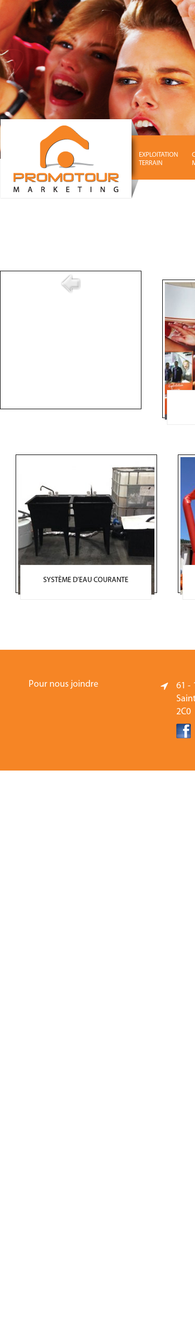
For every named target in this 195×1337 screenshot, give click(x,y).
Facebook (183, 731)
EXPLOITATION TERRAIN (158, 159)
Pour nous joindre (63, 684)
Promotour (70, 159)
